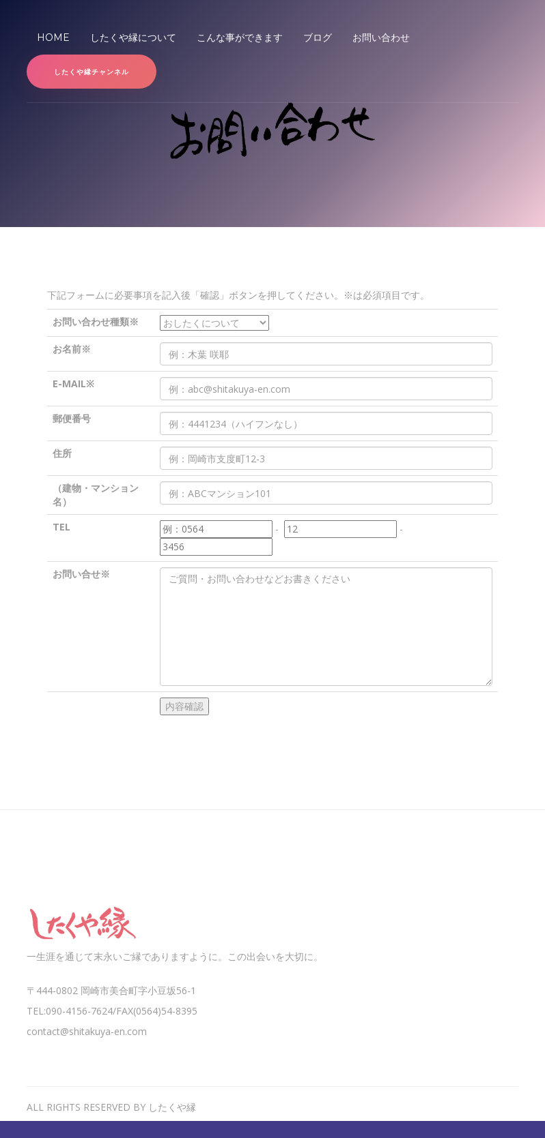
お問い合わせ (381, 37)
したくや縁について (133, 37)
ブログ (317, 37)
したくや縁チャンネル (91, 72)
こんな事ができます (240, 37)
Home (58, 37)
